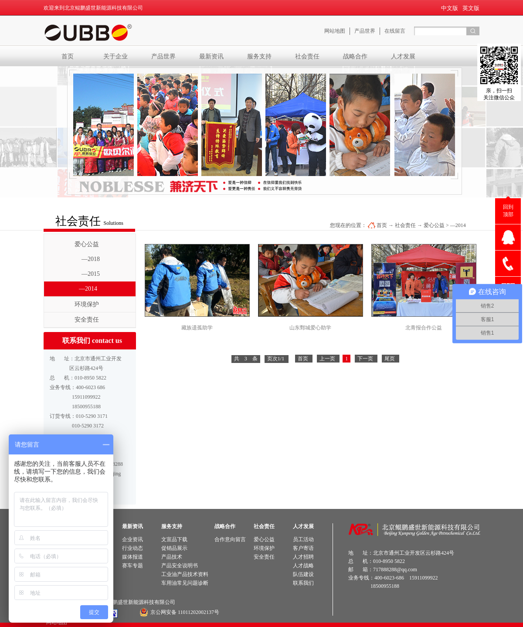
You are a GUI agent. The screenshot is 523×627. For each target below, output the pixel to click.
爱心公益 (434, 225)
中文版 (449, 8)
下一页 (365, 359)
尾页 (389, 359)
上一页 (327, 359)
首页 (67, 56)
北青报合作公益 (423, 328)
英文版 (470, 8)
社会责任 (405, 225)
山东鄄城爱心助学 (310, 328)
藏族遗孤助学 (197, 328)
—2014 (458, 225)
